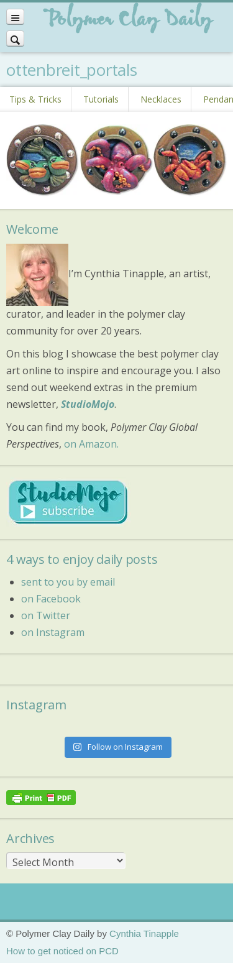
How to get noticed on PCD (62, 951)
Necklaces (160, 99)
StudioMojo (87, 404)
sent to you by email (68, 582)
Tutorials (101, 99)
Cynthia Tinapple (144, 933)
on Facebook (51, 599)
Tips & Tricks (35, 99)
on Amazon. (91, 444)
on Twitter (45, 615)
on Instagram (53, 632)
